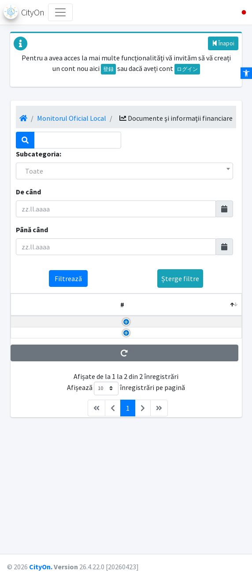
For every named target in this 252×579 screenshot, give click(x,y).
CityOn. (40, 566)
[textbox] (124, 171)
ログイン (187, 69)
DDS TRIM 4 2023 (27, 433)
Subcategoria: (38, 153)
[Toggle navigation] (60, 12)
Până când (32, 229)
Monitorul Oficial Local (71, 118)
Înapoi (223, 43)
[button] (240, 12)
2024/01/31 (179, 422)
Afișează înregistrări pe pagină (126, 505)
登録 (108, 69)
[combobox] (124, 171)
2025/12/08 (179, 337)
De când (28, 191)
